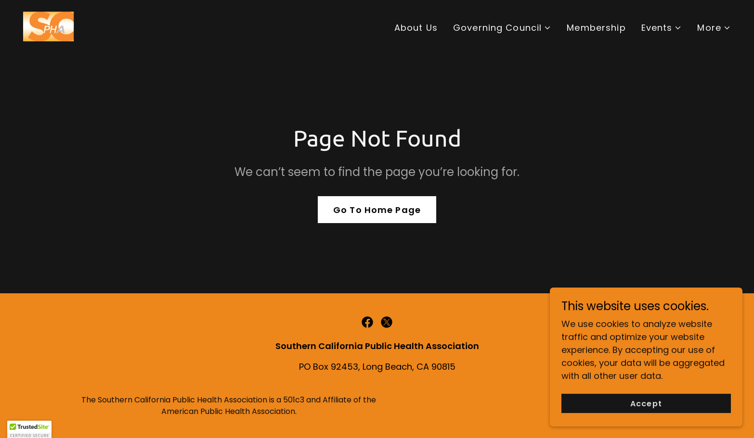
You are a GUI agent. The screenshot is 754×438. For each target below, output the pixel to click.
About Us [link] (416, 28)
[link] (50, 26)
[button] (502, 27)
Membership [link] (596, 28)
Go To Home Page (377, 210)
